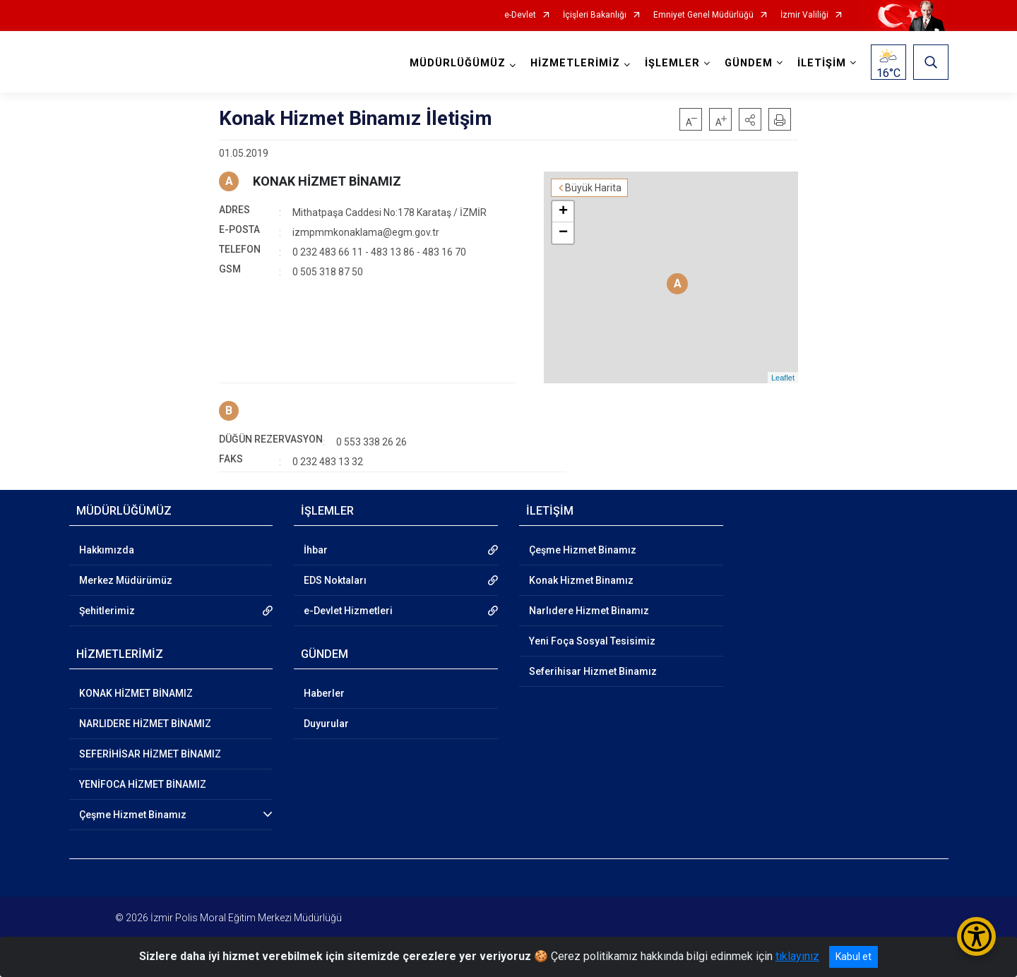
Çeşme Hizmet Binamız (132, 814)
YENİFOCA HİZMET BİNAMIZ (142, 784)
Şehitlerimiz (107, 610)
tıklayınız (797, 956)
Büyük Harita (593, 187)
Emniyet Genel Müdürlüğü (703, 15)
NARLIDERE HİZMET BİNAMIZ (145, 723)
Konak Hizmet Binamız (581, 580)
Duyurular (326, 723)
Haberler (324, 693)
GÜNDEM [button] (749, 63)
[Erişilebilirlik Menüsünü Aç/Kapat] (976, 936)
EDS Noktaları (335, 580)
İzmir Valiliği (804, 15)
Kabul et (853, 956)
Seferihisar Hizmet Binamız (593, 671)
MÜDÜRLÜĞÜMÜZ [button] (458, 63)
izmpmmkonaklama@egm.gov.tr (365, 232)
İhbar (316, 550)
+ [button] (563, 211)
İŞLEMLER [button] (672, 63)
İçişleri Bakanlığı (594, 15)
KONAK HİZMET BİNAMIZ (327, 181)
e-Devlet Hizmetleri (348, 610)
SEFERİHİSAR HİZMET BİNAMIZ (150, 754)
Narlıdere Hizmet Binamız (589, 610)
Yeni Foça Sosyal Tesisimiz (592, 641)
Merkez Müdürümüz (125, 580)
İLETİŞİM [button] (821, 63)
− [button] (563, 233)
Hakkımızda (106, 550)
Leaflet (783, 377)
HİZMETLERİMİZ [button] (575, 63)
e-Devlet (520, 15)
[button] (750, 119)
